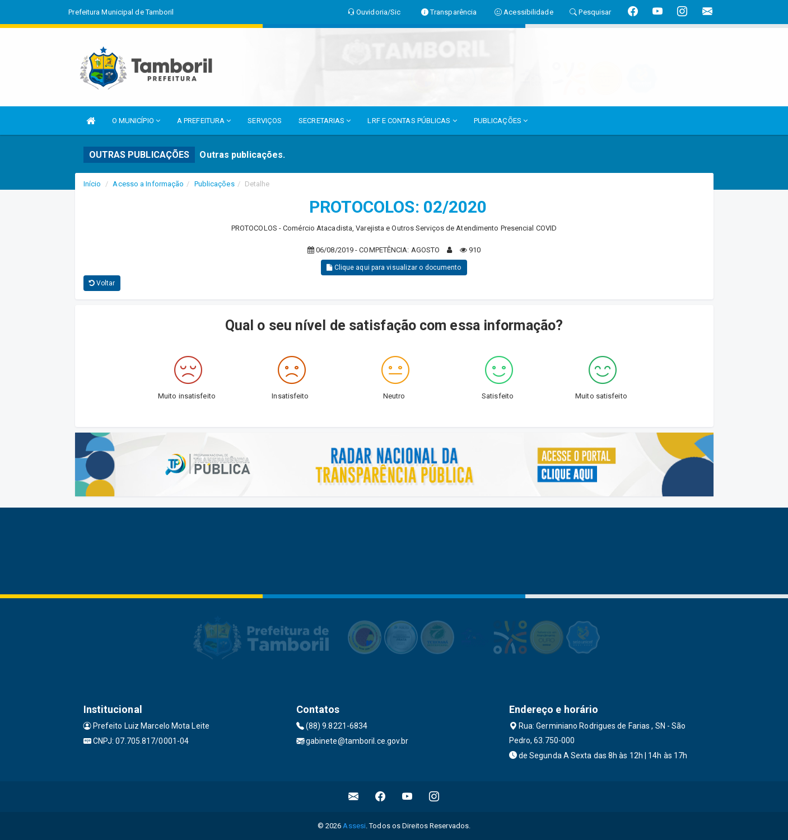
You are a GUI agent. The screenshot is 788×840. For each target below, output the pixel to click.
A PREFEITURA (204, 120)
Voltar (102, 283)
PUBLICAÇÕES (501, 120)
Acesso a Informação (148, 184)
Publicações (214, 184)
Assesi (354, 826)
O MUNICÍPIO (136, 120)
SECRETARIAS (325, 120)
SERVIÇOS (265, 120)
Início (92, 184)
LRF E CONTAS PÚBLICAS (411, 120)
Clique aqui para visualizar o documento (394, 267)
